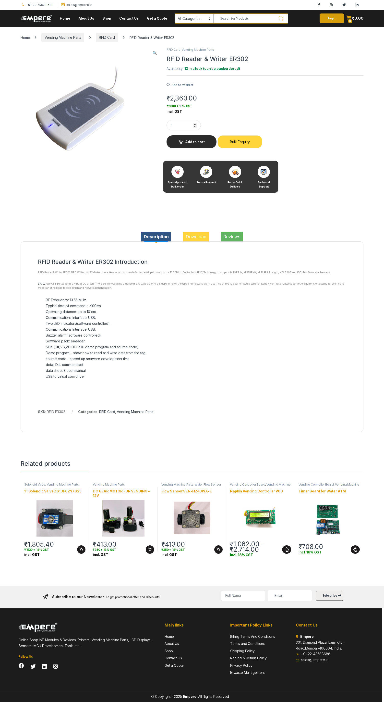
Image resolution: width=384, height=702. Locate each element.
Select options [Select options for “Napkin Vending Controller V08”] (286, 549)
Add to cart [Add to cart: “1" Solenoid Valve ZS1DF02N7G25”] (81, 549)
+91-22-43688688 (37, 5)
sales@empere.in (76, 5)
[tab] (156, 236)
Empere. (190, 696)
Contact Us (129, 18)
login (331, 18)
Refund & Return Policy (248, 658)
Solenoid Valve (34, 484)
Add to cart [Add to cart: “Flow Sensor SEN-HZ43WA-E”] (218, 549)
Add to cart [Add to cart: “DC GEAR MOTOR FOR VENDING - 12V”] (150, 549)
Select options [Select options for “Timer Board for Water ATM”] (355, 549)
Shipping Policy (242, 651)
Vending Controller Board (247, 484)
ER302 (42, 283)
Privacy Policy (241, 665)
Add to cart (195, 142)
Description (156, 236)
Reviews (231, 236)
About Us (86, 18)
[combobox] (244, 18)
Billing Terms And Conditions (252, 636)
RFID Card (107, 37)
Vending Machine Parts (63, 37)
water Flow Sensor (208, 484)
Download (196, 236)
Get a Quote (157, 18)
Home (65, 18)
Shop (106, 18)
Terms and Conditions (247, 643)
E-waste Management (247, 672)
